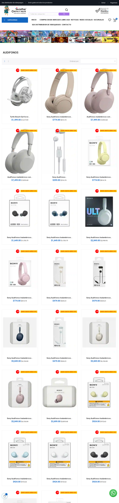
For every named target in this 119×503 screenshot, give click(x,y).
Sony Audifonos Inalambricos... (99, 177)
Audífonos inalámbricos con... (99, 117)
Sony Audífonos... (59, 177)
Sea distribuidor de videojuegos (12, 2)
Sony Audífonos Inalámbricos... (99, 418)
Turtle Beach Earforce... (20, 117)
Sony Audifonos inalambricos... (59, 117)
